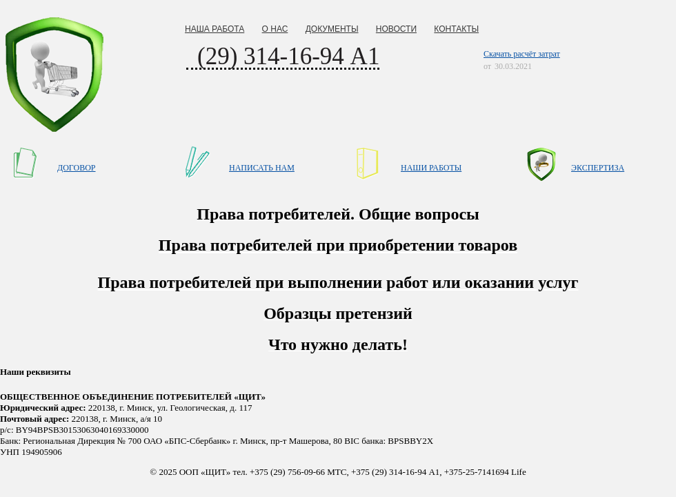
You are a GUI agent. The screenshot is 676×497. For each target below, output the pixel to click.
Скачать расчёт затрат (522, 54)
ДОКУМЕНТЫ (332, 29)
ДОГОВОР (76, 168)
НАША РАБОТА (214, 29)
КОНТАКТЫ (456, 29)
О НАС (275, 29)
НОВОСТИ (396, 29)
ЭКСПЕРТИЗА (597, 168)
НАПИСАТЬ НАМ (262, 168)
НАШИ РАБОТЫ (431, 168)
